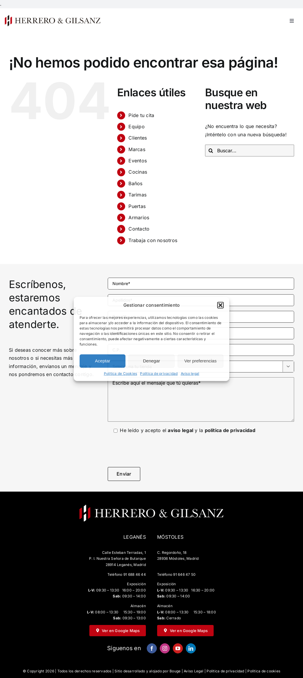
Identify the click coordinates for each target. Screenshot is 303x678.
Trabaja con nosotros (152, 240)
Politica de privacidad (159, 373)
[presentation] (153, 450)
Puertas (137, 206)
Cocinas (137, 172)
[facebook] (152, 648)
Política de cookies (263, 671)
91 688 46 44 (134, 574)
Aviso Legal (194, 671)
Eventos (137, 161)
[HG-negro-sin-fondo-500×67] (52, 17)
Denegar (151, 360)
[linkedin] (191, 648)
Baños (135, 183)
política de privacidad (230, 430)
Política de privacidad (225, 671)
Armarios (138, 217)
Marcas (136, 149)
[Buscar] (211, 150)
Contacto (138, 229)
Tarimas (137, 195)
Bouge (175, 671)
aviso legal (180, 430)
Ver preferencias (200, 360)
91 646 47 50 (184, 574)
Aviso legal (190, 373)
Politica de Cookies (120, 373)
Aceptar (102, 360)
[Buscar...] (249, 150)
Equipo (136, 126)
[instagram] (165, 648)
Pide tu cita (141, 115)
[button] (220, 305)
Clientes (137, 138)
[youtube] (178, 648)
